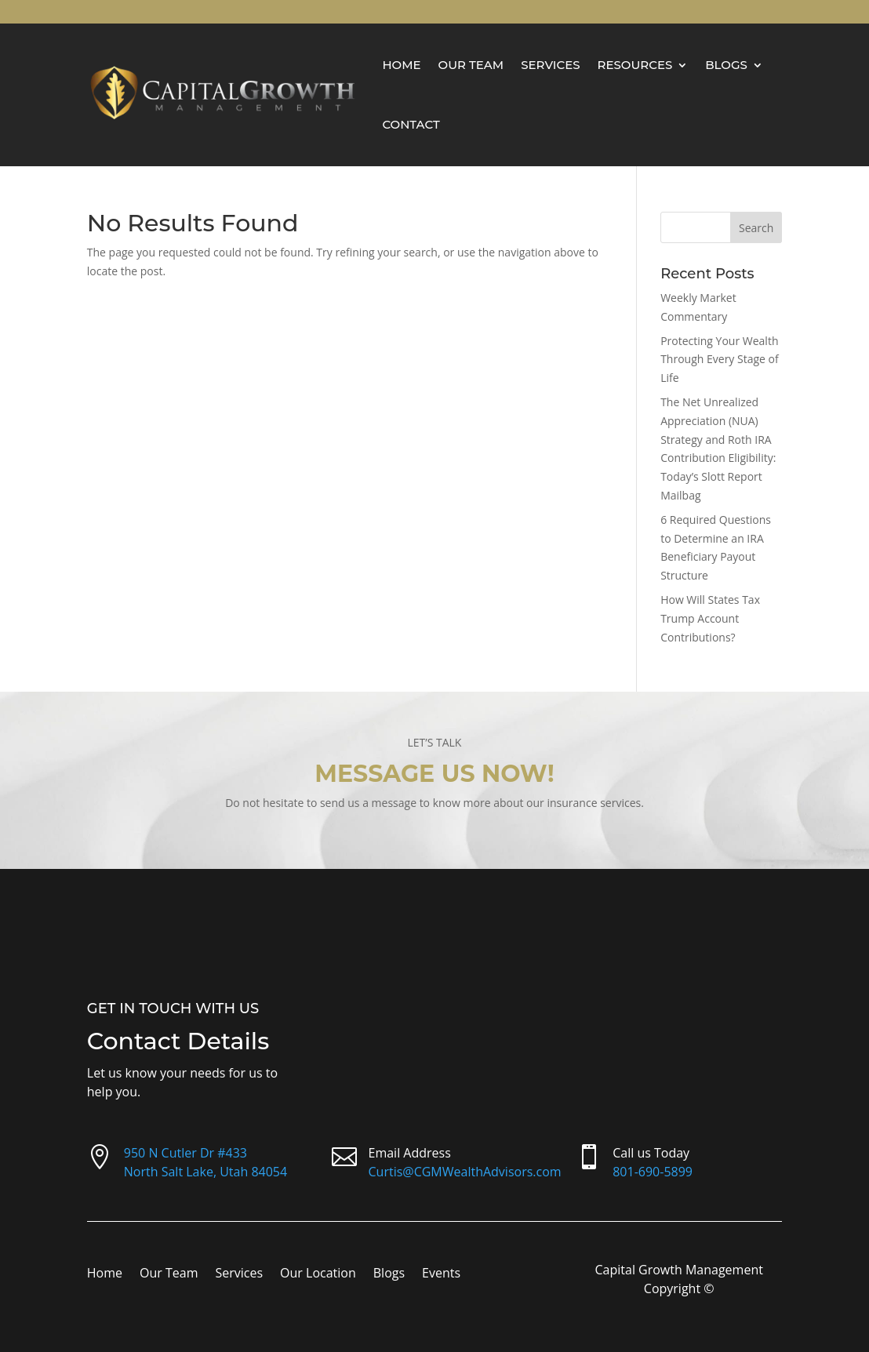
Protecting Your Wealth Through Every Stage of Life (719, 359)
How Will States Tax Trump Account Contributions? (710, 618)
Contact (410, 124)
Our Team (471, 64)
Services (550, 64)
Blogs (726, 64)
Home (401, 64)
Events (441, 1274)
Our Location (318, 1274)
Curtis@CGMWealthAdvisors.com (465, 1171)
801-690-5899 (653, 1171)
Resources (635, 64)
